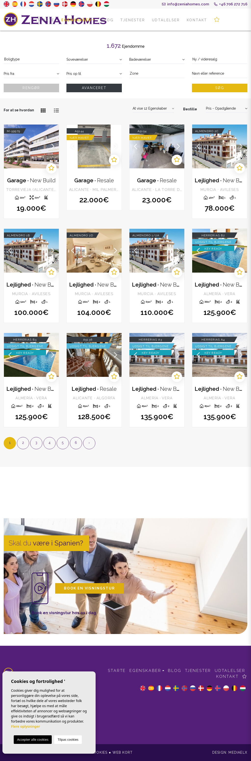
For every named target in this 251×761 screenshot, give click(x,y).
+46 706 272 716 (230, 4)
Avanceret (94, 88)
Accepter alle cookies (32, 739)
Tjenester (132, 20)
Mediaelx (237, 752)
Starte (46, 20)
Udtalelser (166, 20)
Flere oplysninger (25, 726)
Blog (107, 20)
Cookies (99, 752)
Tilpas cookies (68, 739)
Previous (10, 146)
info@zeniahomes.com (185, 4)
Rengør (31, 88)
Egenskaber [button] (76, 20)
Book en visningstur (89, 588)
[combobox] (31, 59)
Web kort (123, 752)
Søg (219, 88)
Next (53, 146)
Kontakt (197, 20)
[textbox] (31, 59)
